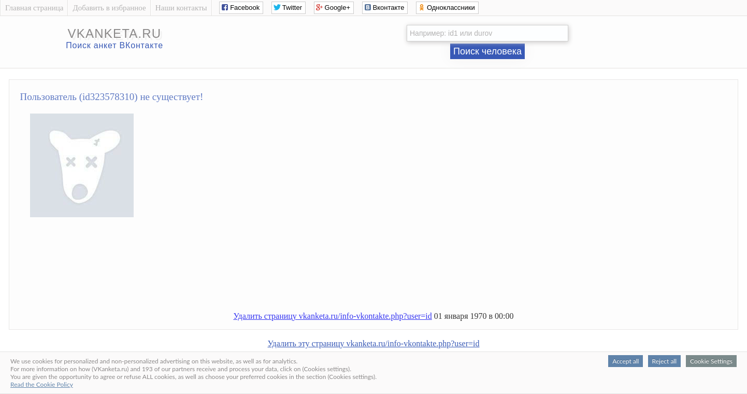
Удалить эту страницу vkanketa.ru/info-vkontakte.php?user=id (374, 343)
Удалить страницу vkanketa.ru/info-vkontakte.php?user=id (332, 316)
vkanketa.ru (115, 33)
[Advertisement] (384, 268)
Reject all (664, 361)
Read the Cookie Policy (41, 384)
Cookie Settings (711, 361)
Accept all (625, 361)
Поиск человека (487, 51)
